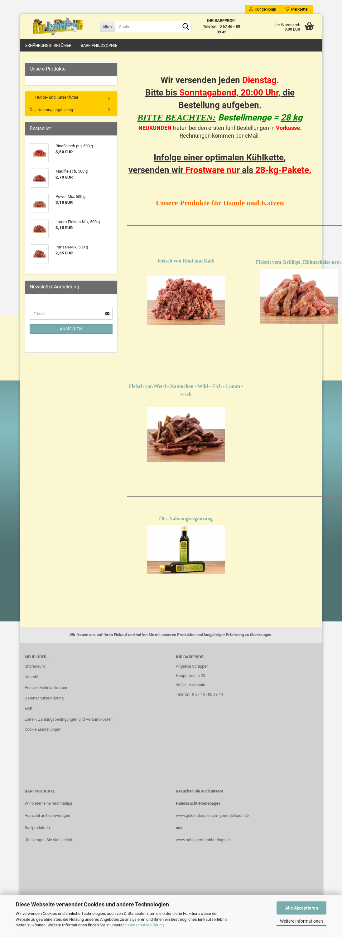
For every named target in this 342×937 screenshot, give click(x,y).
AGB (28, 708)
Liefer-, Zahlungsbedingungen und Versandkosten (69, 719)
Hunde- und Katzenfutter (54, 97)
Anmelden (71, 329)
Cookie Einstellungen (43, 729)
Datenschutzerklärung (144, 925)
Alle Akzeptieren (301, 907)
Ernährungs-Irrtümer (48, 45)
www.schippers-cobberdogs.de (203, 839)
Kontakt (31, 677)
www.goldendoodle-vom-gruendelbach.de (212, 815)
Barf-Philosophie (99, 45)
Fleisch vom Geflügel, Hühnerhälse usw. (298, 262)
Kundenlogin (262, 9)
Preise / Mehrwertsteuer (46, 687)
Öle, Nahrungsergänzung (51, 109)
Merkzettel (297, 9)
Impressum (35, 666)
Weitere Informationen (301, 921)
